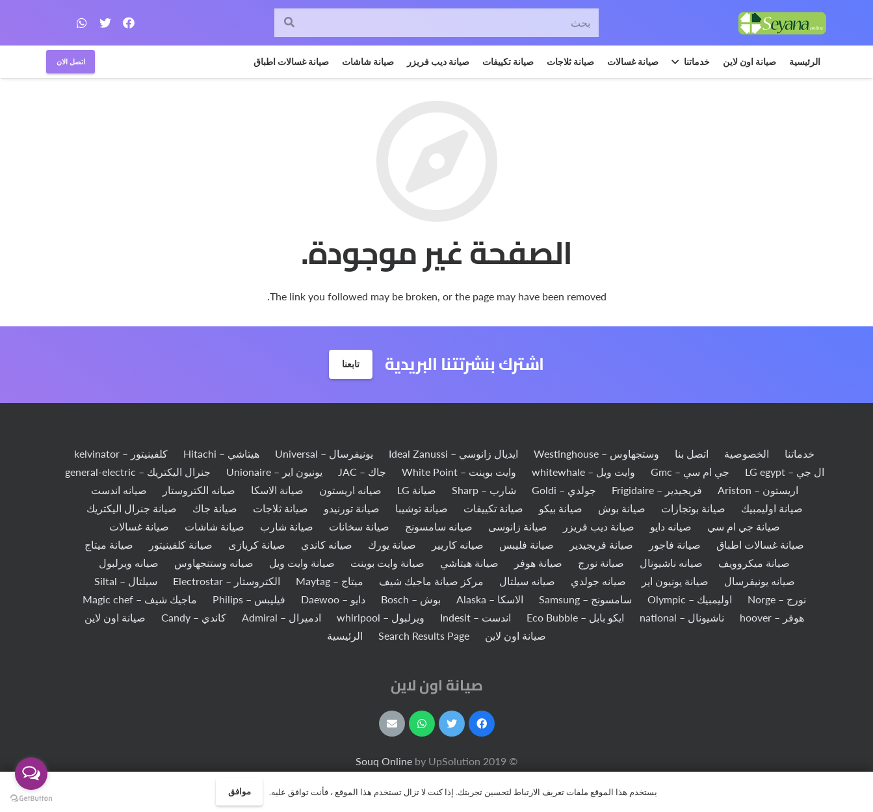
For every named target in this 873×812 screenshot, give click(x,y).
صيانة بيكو (560, 508)
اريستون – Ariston (758, 490)
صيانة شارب (286, 526)
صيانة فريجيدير (601, 544)
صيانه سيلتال (527, 581)
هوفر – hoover (772, 617)
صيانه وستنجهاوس (214, 563)
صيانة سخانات (359, 526)
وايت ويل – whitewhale (583, 471)
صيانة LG (416, 490)
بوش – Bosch (411, 599)
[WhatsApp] (82, 22)
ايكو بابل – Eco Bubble (575, 617)
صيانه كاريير (458, 544)
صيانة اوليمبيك (772, 508)
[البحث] (289, 23)
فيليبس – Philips (249, 599)
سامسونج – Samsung (585, 599)
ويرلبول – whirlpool (380, 617)
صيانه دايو (671, 526)
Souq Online (385, 761)
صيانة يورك (392, 544)
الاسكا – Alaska (489, 599)
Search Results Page (423, 635)
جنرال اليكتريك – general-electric (138, 471)
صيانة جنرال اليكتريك (131, 508)
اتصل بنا (692, 453)
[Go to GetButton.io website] (31, 798)
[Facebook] (128, 22)
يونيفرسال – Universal (324, 453)
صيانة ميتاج (109, 544)
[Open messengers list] (31, 773)
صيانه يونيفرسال (759, 581)
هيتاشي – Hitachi (221, 453)
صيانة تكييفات (493, 508)
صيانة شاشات (214, 526)
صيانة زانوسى (517, 526)
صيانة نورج (601, 563)
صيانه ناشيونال (671, 563)
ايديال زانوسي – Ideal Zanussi (453, 453)
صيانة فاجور (675, 544)
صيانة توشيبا (421, 508)
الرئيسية (345, 635)
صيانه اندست (119, 490)
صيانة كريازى (256, 544)
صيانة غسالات (139, 526)
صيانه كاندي (326, 544)
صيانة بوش (621, 508)
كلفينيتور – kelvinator (121, 453)
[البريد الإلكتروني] (392, 724)
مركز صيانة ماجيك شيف (431, 581)
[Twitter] (105, 22)
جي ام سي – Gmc (690, 471)
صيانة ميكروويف (754, 563)
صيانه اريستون (350, 490)
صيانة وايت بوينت (387, 563)
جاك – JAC (362, 471)
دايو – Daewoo (333, 599)
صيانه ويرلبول (129, 563)
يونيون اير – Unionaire (274, 471)
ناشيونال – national (682, 617)
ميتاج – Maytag (329, 581)
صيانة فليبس (526, 544)
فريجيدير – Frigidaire (657, 490)
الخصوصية (746, 453)
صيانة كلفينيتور (181, 544)
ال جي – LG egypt (784, 471)
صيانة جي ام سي (743, 526)
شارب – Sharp (484, 490)
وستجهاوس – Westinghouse (596, 453)
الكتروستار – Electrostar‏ (226, 581)
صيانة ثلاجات (280, 508)
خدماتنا (799, 453)
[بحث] (436, 23)
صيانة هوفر (538, 563)
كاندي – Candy (193, 617)
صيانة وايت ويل (302, 563)
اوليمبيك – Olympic (689, 599)
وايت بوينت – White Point (459, 471)
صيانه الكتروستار (199, 490)
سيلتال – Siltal (125, 581)
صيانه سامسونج (439, 526)
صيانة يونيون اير (675, 581)
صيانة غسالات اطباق (760, 544)
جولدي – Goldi (564, 490)
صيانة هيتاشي (469, 563)
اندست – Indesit (475, 617)
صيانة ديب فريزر (598, 526)
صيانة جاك (214, 508)
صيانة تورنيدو (352, 508)
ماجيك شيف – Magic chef (140, 599)
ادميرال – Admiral (281, 617)
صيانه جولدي (598, 581)
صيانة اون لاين (115, 617)
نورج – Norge (777, 599)
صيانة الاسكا (277, 490)
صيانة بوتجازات (693, 508)
